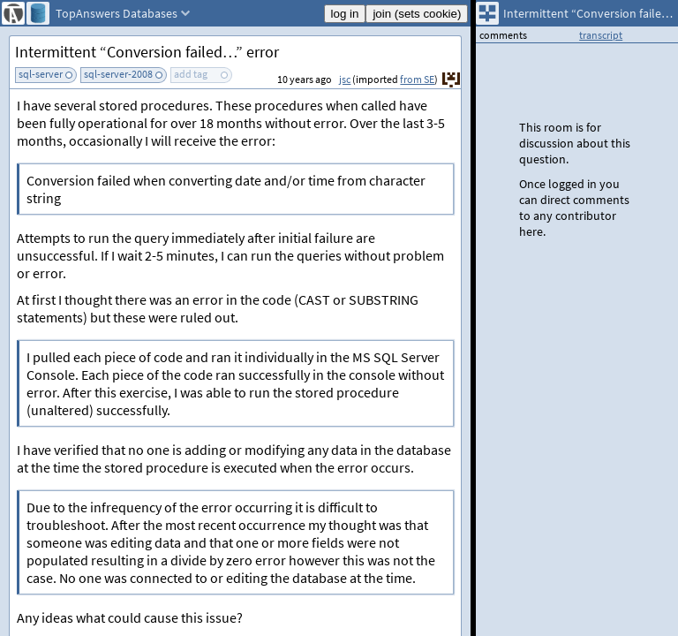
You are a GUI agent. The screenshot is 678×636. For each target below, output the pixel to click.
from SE (417, 79)
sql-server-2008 (118, 73)
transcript (600, 35)
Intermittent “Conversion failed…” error (147, 52)
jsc (344, 79)
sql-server (41, 73)
